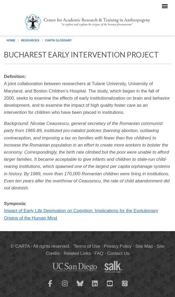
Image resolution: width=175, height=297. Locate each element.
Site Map (144, 246)
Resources (30, 40)
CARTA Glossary (58, 40)
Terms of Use (87, 246)
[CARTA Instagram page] (65, 286)
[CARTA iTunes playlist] (125, 283)
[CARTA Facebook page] (50, 286)
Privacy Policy (118, 246)
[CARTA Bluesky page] (80, 286)
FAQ (98, 253)
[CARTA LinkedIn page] (95, 286)
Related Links (77, 253)
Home (11, 40)
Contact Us (118, 253)
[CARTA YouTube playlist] (110, 286)
